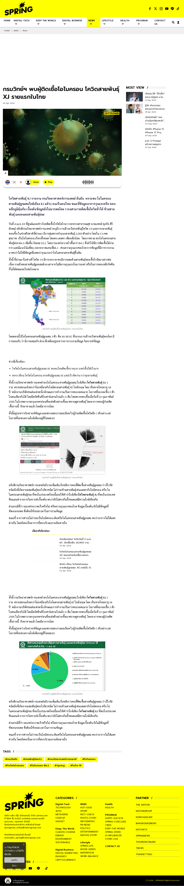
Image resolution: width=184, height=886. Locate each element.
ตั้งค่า (14, 866)
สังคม (25, 30)
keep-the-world (115, 828)
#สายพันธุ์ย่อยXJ (32, 759)
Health (109, 804)
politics (85, 828)
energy (59, 835)
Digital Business (64, 849)
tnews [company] (140, 848)
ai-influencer (113, 835)
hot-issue (86, 807)
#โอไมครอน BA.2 (39, 765)
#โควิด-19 (76, 765)
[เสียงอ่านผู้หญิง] (33, 182)
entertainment (89, 831)
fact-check (87, 814)
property (61, 856)
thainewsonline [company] (146, 842)
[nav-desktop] (7, 20)
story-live (111, 839)
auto (58, 811)
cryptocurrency (65, 860)
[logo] (18, 8)
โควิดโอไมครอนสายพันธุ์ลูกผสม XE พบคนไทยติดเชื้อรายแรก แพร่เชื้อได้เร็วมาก (55, 368)
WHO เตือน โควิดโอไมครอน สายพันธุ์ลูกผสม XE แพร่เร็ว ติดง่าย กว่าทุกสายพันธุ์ (54, 375)
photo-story (88, 818)
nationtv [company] (141, 829)
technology (63, 807)
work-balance (89, 856)
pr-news (85, 824)
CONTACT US (112, 846)
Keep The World (64, 828)
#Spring (59, 765)
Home (7, 30)
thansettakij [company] (144, 854)
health (109, 807)
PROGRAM (110, 814)
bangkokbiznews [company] (146, 823)
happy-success (114, 818)
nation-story (88, 835)
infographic (87, 821)
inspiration (87, 852)
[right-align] (172, 22)
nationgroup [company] (144, 811)
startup (60, 818)
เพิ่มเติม (7, 854)
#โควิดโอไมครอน (14, 765)
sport (84, 811)
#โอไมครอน (88, 759)
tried (108, 825)
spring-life (86, 845)
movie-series (88, 849)
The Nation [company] (143, 804)
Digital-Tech (62, 804)
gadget (60, 821)
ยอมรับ (14, 860)
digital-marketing (66, 853)
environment (63, 839)
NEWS (16, 30)
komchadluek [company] (144, 817)
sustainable (62, 842)
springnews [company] (143, 835)
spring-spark (113, 832)
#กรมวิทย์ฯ (11, 759)
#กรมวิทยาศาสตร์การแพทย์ (61, 759)
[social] (150, 8)
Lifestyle (85, 842)
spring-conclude (115, 821)
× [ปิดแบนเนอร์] (23, 844)
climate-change (65, 832)
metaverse (61, 814)
